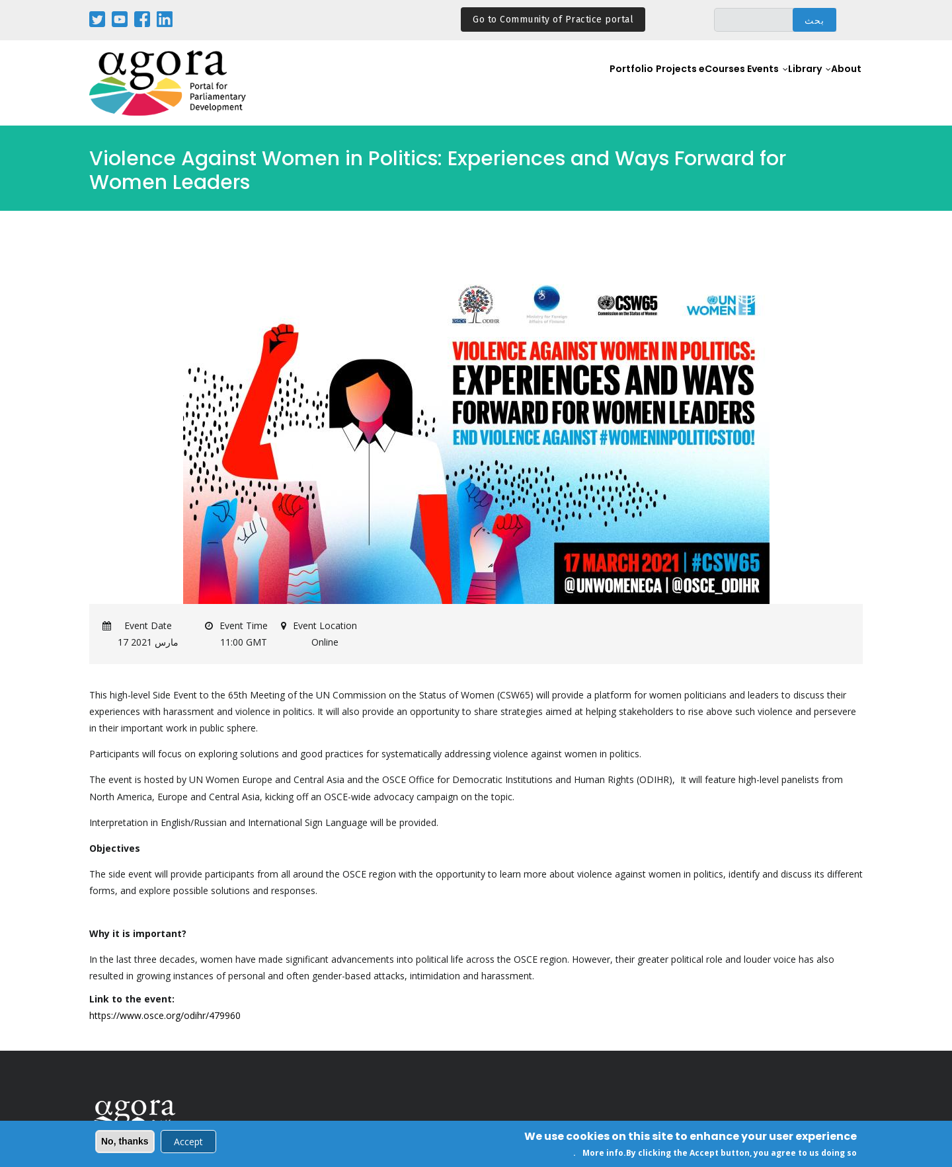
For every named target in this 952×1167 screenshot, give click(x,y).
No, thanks (125, 1142)
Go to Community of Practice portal (553, 19)
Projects (643, 83)
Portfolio (594, 83)
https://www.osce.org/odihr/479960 (165, 1015)
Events (745, 83)
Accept (188, 1143)
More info (602, 1154)
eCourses (695, 83)
